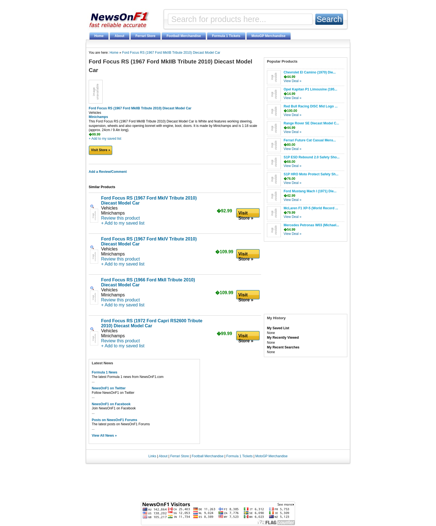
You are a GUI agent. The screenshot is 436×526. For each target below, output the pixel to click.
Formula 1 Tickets (226, 36)
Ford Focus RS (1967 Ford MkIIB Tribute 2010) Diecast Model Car (171, 53)
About (119, 36)
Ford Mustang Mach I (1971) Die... (310, 191)
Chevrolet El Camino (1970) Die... (310, 72)
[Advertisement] (305, 279)
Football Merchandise (184, 36)
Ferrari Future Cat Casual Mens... (310, 140)
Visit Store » (100, 150)
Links (152, 456)
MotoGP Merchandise (268, 36)
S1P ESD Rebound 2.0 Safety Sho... (312, 157)
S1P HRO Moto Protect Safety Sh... (311, 174)
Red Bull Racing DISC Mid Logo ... (311, 106)
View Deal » (292, 81)
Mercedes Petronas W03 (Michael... (311, 225)
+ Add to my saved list (105, 139)
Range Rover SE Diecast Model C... (311, 123)
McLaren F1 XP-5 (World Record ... (311, 208)
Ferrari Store (145, 36)
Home (98, 36)
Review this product (120, 218)
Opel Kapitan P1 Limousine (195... (310, 89)
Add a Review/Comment (108, 172)
